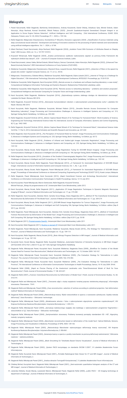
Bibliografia (108, 4)
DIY (89, 4)
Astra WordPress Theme (74, 393)
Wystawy (97, 4)
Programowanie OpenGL (38, 221)
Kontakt (118, 4)
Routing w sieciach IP (49, 225)
